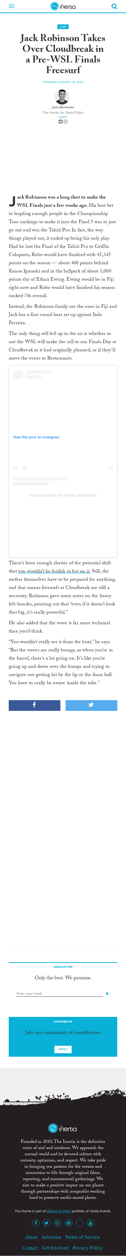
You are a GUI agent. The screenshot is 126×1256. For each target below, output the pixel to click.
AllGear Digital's (59, 1211)
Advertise (51, 1237)
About (31, 1237)
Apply (63, 1049)
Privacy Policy (88, 1248)
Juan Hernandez (63, 108)
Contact (30, 1248)
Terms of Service (82, 1237)
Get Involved (55, 1248)
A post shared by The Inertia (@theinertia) (62, 495)
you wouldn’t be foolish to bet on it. (54, 572)
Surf (63, 27)
